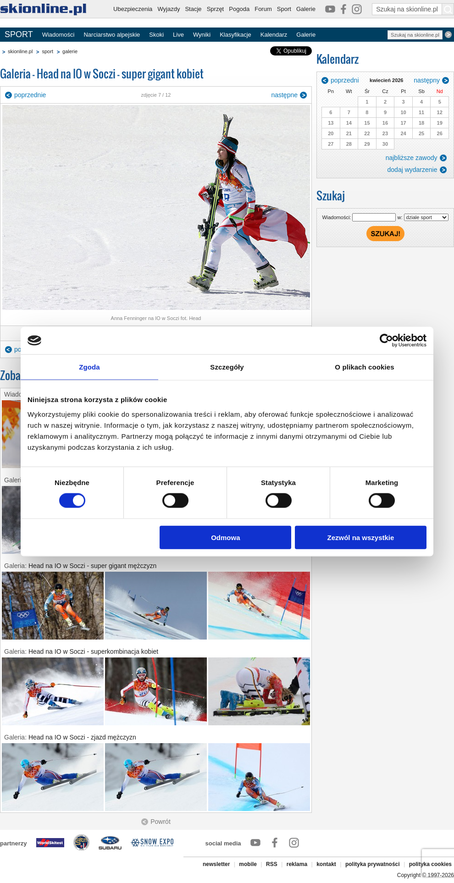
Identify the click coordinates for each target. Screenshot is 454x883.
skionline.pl (20, 51)
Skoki (156, 34)
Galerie (306, 9)
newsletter (216, 864)
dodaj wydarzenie (412, 169)
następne (284, 95)
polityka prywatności (372, 864)
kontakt (326, 864)
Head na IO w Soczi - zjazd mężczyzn (82, 737)
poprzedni (345, 80)
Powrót (160, 821)
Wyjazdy (168, 9)
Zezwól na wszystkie (360, 537)
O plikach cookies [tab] (364, 367)
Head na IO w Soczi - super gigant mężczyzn (92, 565)
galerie (70, 51)
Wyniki (201, 34)
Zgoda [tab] (89, 367)
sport (47, 51)
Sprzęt (215, 9)
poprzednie (30, 95)
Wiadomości (58, 34)
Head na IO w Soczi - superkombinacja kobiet (93, 651)
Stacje (193, 9)
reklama (297, 864)
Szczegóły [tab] (227, 367)
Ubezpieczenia (132, 9)
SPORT (19, 34)
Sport (284, 9)
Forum (263, 9)
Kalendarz (274, 34)
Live (178, 34)
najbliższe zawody (411, 157)
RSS (271, 864)
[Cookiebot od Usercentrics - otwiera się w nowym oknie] (386, 341)
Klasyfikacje (235, 34)
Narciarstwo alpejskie (111, 34)
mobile (248, 864)
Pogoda (239, 9)
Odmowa (225, 537)
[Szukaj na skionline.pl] (448, 9)
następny (427, 80)
